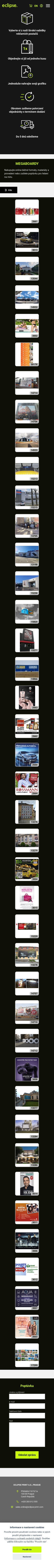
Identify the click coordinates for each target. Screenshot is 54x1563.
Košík (30, 5)
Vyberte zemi (41, 5)
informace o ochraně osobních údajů (22, 1538)
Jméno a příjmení (16, 1392)
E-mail (12, 1402)
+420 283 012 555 (29, 1501)
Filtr (10, 190)
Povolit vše (27, 1549)
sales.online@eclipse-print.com (29, 1507)
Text (11, 1421)
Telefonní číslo (15, 1411)
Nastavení (27, 1557)
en (36, 5)
